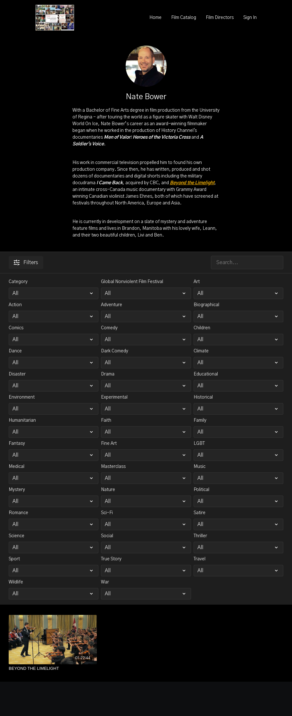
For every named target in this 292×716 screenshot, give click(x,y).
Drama (107, 374)
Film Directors (220, 17)
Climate (201, 351)
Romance (18, 513)
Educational (206, 374)
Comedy (109, 328)
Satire (199, 513)
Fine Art (109, 443)
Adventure (111, 305)
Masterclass (113, 466)
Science (16, 536)
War (105, 582)
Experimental (114, 397)
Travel (199, 559)
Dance (15, 351)
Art (197, 282)
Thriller (200, 536)
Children (202, 328)
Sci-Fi (107, 513)
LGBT (199, 443)
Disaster (17, 374)
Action (15, 305)
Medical (16, 466)
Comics (16, 328)
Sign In (250, 17)
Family (200, 420)
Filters (26, 262)
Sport (14, 559)
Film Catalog (183, 17)
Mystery (17, 489)
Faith (106, 420)
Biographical (206, 305)
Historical (203, 397)
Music (199, 466)
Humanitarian (22, 420)
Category (18, 282)
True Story (111, 559)
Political (201, 489)
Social (107, 536)
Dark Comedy (114, 351)
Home (155, 17)
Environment (22, 397)
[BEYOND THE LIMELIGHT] (53, 668)
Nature (108, 489)
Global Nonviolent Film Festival (132, 282)
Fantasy (17, 443)
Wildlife (16, 582)
